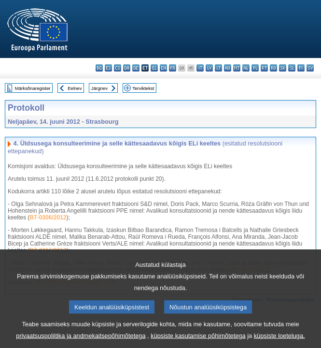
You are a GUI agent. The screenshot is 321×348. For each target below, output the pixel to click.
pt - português (264, 68)
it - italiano (200, 68)
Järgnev (99, 88)
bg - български (99, 68)
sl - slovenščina (291, 68)
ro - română (273, 68)
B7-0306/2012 (47, 217)
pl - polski (255, 68)
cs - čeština (117, 68)
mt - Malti (236, 68)
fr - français (172, 68)
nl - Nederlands (246, 68)
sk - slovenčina (282, 68)
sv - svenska (310, 68)
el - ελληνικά (154, 68)
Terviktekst (143, 88)
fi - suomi (301, 68)
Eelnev (75, 88)
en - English (163, 68)
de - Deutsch (136, 68)
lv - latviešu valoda (209, 68)
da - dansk (126, 68)
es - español (108, 68)
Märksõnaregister (33, 88)
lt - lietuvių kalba (218, 68)
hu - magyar (227, 68)
